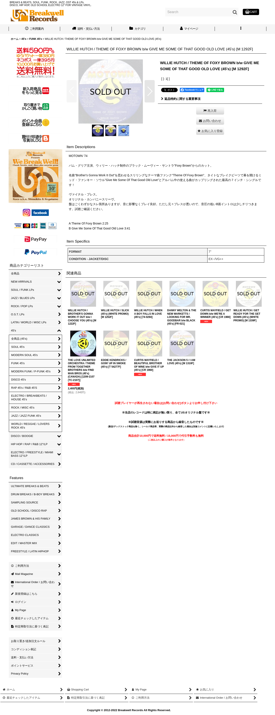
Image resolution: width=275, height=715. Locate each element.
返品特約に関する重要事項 (180, 99)
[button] (240, 29)
